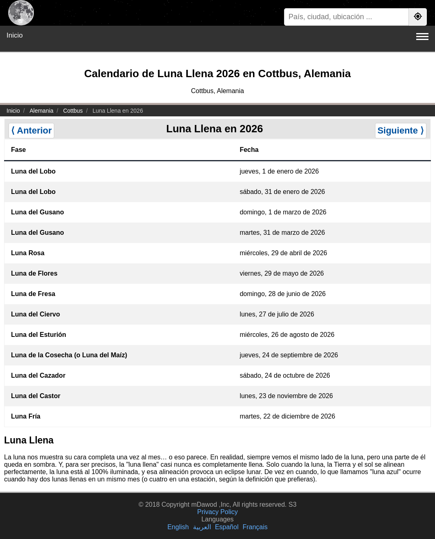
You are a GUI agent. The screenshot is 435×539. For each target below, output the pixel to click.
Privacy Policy (217, 511)
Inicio (15, 35)
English (178, 526)
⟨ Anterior (31, 130)
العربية (202, 526)
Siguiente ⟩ (400, 130)
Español (227, 526)
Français (254, 526)
